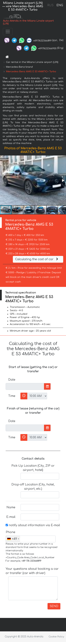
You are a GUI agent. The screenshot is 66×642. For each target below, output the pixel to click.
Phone (10, 532)
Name (11, 507)
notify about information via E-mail (33, 525)
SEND (54, 606)
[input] (25, 386)
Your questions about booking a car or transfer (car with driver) (32, 571)
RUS (50, 5)
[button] (63, 180)
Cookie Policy (56, 636)
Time (11, 396)
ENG (59, 5)
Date (11, 379)
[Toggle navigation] (8, 31)
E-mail (10, 517)
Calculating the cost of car (37, 259)
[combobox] (13, 539)
